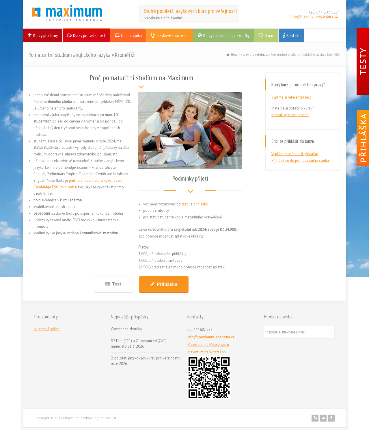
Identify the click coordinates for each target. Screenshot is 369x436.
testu (186, 204)
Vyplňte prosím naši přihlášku (294, 153)
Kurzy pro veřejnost (89, 35)
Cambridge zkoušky (126, 328)
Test (116, 284)
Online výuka (131, 35)
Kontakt (293, 35)
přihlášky (200, 204)
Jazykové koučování (172, 35)
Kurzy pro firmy (45, 35)
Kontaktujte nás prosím (290, 114)
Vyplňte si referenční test (291, 97)
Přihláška (166, 284)
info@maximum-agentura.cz (314, 16)
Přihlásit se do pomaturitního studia (300, 160)
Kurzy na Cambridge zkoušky (226, 35)
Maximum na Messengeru (208, 344)
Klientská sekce (46, 328)
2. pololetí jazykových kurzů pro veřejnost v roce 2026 (145, 361)
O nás (269, 35)
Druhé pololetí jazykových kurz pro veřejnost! (190, 11)
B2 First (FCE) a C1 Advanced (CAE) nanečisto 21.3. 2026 (139, 343)
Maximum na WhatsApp (206, 352)
